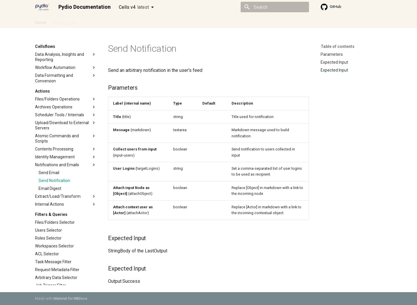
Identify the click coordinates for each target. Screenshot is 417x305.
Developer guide (124, 21)
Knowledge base (161, 21)
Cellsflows (93, 21)
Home (40, 21)
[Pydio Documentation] (42, 7)
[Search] (275, 7)
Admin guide (65, 21)
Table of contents (338, 46)
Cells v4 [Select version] (134, 7)
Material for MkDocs (70, 298)
